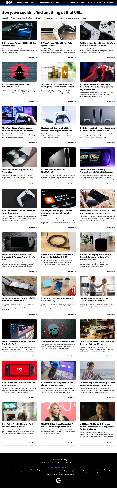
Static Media (50, 463)
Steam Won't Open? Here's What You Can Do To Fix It (18, 342)
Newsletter (108, 3)
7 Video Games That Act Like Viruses (57, 341)
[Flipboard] (97, 2)
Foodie (31, 470)
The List (105, 472)
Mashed (11, 472)
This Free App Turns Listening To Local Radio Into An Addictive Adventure (97, 384)
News (19, 3)
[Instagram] (94, 2)
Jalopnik (102, 470)
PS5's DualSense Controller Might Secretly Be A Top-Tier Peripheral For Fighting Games (97, 87)
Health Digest (72, 470)
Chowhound (9, 470)
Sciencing (57, 472)
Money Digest (20, 472)
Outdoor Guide (38, 472)
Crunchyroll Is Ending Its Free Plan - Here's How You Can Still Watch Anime (57, 213)
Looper (109, 470)
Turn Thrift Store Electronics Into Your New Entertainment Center (97, 342)
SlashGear (73, 472)
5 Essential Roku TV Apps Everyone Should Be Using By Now (57, 384)
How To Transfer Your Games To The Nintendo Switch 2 (18, 384)
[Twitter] (91, 2)
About (52, 460)
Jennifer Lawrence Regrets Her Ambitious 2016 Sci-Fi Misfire (94, 299)
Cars (57, 3)
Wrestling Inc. (69, 474)
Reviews (80, 3)
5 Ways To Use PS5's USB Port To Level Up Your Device (58, 44)
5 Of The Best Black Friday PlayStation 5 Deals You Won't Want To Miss (97, 129)
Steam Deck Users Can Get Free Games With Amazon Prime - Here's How (18, 257)
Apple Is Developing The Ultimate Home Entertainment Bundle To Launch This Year (95, 257)
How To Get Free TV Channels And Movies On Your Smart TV (17, 425)
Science (34, 3)
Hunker (89, 470)
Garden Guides (49, 470)
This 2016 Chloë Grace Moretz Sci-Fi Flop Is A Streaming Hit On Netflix (57, 425)
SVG (79, 472)
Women (60, 474)
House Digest (82, 470)
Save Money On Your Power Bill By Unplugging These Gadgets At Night (57, 85)
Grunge (63, 470)
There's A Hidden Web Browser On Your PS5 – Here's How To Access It (17, 129)
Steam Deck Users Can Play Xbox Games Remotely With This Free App (96, 170)
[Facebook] (88, 2)
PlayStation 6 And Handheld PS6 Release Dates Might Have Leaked (56, 129)
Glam (57, 470)
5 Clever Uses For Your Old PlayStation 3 (53, 170)
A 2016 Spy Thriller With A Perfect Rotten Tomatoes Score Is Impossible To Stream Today (97, 426)
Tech (26, 3)
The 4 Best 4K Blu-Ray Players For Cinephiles (17, 170)
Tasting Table (86, 472)
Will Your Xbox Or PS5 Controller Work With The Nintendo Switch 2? (97, 44)
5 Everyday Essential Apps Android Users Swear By (57, 299)
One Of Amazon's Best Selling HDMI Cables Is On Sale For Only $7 (57, 255)
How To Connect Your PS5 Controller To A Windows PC (18, 211)
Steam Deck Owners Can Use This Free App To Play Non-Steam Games (97, 212)
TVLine (55, 474)
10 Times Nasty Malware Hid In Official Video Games (16, 85)
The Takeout (47, 474)
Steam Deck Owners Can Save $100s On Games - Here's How (18, 299)
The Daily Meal (96, 472)
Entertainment (46, 3)
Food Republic (39, 470)
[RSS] (100, 2)
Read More (32, 57)
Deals (72, 3)
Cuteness (18, 470)
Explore (24, 470)
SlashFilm (65, 472)
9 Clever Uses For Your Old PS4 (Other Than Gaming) (19, 44)
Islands (96, 470)
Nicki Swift (29, 472)
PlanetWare (48, 472)
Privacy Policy (62, 460)
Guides (65, 3)
